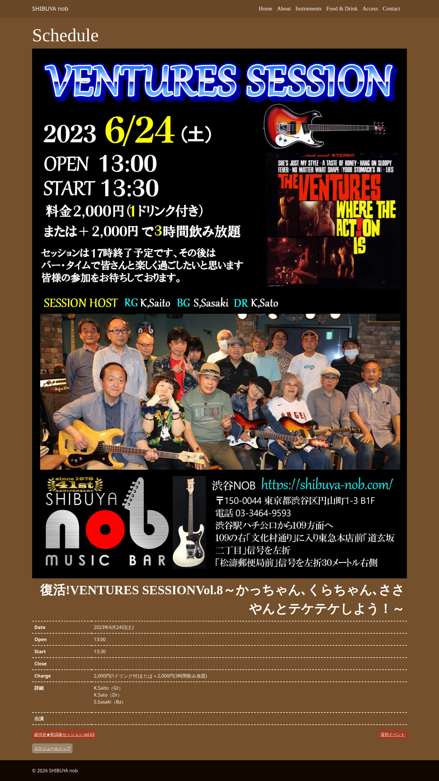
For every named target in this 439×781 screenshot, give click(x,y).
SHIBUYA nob (50, 8)
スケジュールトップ (52, 748)
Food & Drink (342, 8)
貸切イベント (393, 734)
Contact (391, 8)
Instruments (309, 8)
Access (370, 8)
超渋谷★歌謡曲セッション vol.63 (64, 734)
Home (265, 8)
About (284, 8)
